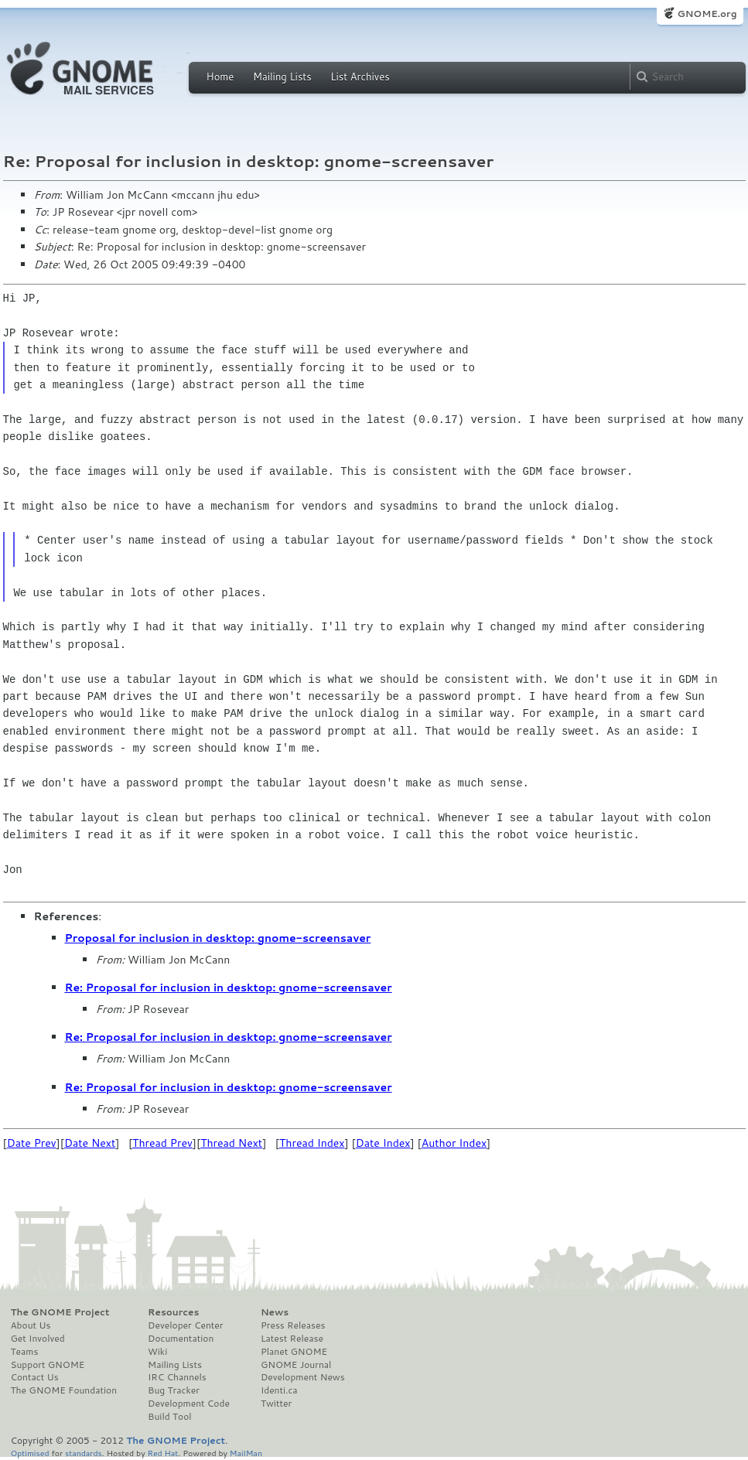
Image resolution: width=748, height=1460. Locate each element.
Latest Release (292, 1338)
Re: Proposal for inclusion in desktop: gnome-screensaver (228, 987)
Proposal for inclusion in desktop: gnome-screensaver (218, 938)
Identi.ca (279, 1390)
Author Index (454, 1143)
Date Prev (31, 1143)
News (275, 1312)
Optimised (30, 1452)
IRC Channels (177, 1377)
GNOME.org (706, 13)
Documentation (180, 1338)
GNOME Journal (296, 1365)
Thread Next (231, 1143)
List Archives (359, 77)
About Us (31, 1325)
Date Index (383, 1143)
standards (83, 1452)
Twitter (276, 1403)
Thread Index (312, 1143)
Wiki (157, 1352)
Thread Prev (162, 1143)
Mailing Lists (282, 77)
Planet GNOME (294, 1352)
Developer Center (185, 1325)
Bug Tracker (174, 1390)
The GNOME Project (60, 1312)
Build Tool (169, 1417)
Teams (25, 1352)
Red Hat (162, 1452)
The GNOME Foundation (64, 1390)
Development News (303, 1377)
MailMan (246, 1452)
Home (220, 77)
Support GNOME (48, 1365)
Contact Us (35, 1377)
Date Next (89, 1143)
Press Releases (293, 1325)
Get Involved (38, 1338)
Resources (173, 1312)
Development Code (189, 1403)
